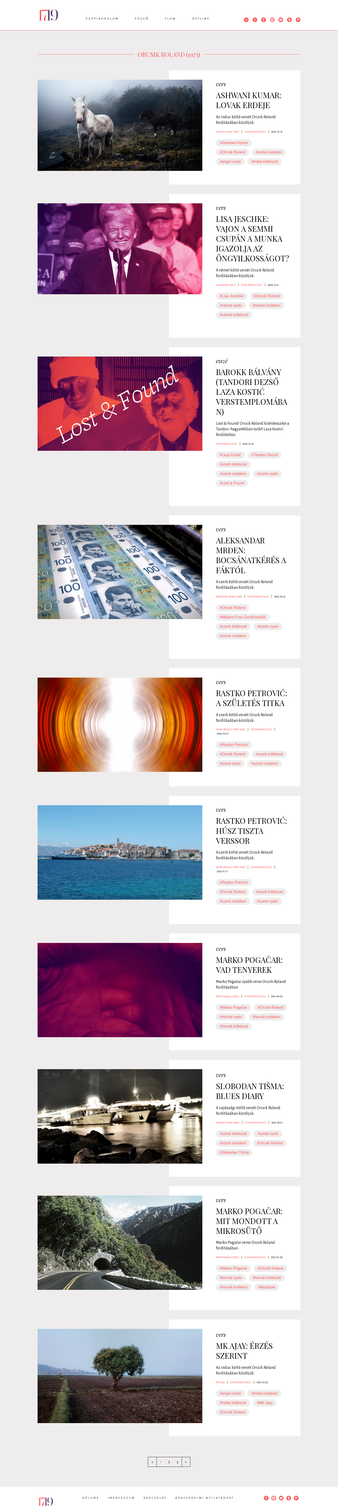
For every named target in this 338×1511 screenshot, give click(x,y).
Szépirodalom (102, 18)
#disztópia (266, 1287)
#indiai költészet (264, 162)
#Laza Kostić (230, 455)
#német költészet (234, 315)
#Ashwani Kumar (234, 143)
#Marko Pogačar (233, 1007)
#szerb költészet (233, 464)
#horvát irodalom (266, 1017)
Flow (171, 18)
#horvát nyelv (231, 1017)
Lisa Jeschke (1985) (226, 284)
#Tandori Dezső (265, 455)
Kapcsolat (155, 1497)
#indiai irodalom (269, 152)
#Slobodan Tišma (234, 1152)
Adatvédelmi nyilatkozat (204, 1497)
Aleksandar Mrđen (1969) (229, 596)
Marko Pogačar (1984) (227, 996)
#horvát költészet (234, 1026)
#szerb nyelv (267, 474)
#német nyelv (231, 305)
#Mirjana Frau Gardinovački (243, 617)
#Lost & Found (232, 483)
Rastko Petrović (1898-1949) (230, 729)
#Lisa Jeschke (231, 296)
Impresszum (121, 1497)
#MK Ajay (265, 1403)
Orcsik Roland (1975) (255, 131)
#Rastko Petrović (234, 745)
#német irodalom (266, 305)
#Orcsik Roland (232, 152)
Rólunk (91, 1497)
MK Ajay (220, 1382)
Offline (201, 18)
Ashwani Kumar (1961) (227, 131)
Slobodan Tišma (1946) (227, 1122)
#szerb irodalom (233, 474)
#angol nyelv (230, 162)
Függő (142, 18)
